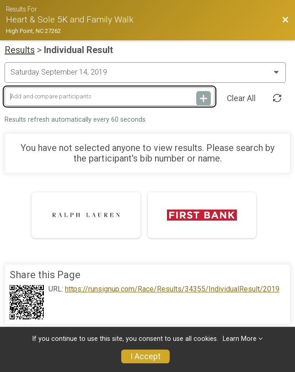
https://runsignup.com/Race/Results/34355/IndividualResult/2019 (172, 289)
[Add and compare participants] (110, 96)
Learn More (240, 339)
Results (20, 49)
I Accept (145, 356)
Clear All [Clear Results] (241, 98)
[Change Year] (145, 72)
